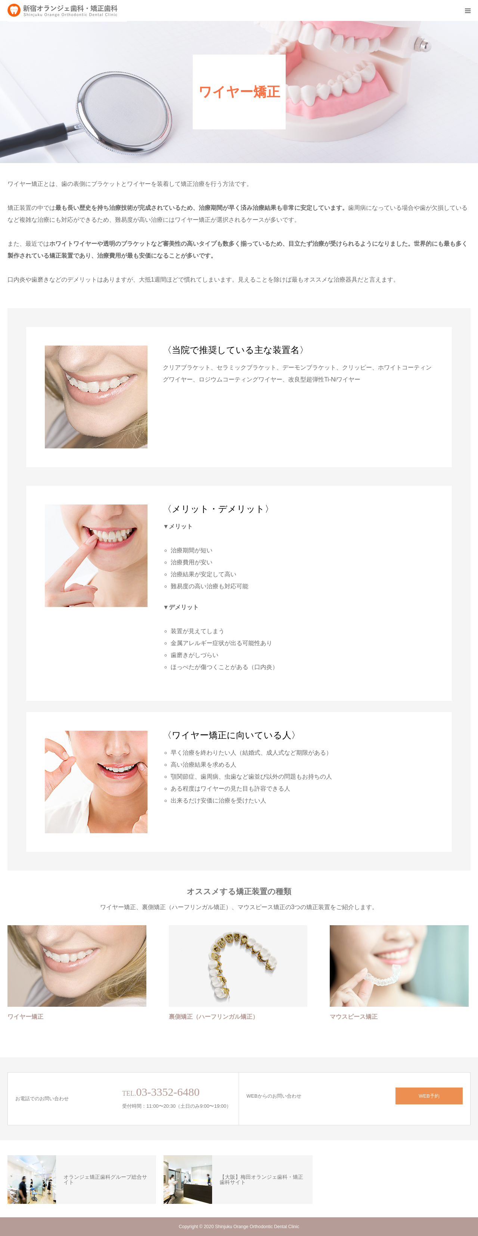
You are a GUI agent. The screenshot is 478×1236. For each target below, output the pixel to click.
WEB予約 (429, 1096)
